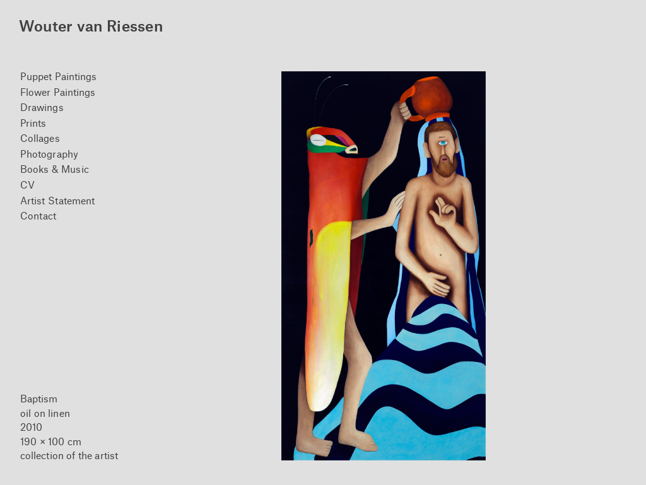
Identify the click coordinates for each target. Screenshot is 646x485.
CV (27, 184)
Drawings (42, 107)
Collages (40, 138)
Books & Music (54, 169)
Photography (49, 154)
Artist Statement (57, 200)
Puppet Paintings (58, 76)
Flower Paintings (58, 92)
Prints (33, 123)
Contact (38, 215)
